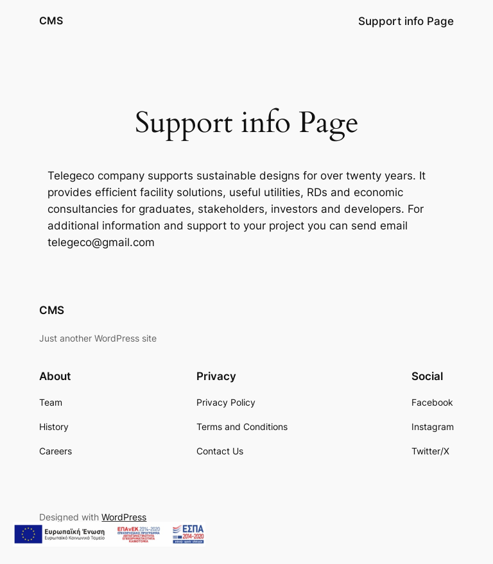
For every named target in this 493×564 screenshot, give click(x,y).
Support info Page (406, 21)
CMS (51, 20)
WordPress (123, 516)
